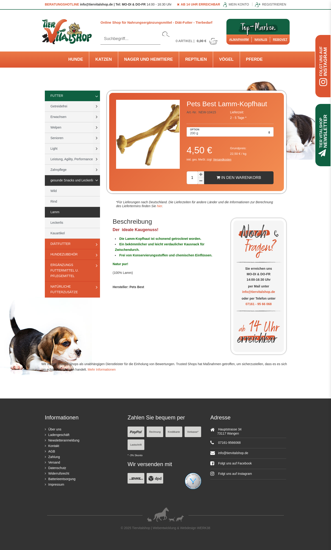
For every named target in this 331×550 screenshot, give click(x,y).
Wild (54, 191)
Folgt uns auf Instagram (231, 474)
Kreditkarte (174, 431)
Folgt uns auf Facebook (231, 463)
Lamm (55, 212)
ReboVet (280, 39)
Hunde (75, 59)
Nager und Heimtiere (148, 59)
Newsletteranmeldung (63, 440)
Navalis (260, 39)
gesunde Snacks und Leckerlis (72, 180)
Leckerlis (57, 222)
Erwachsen (58, 117)
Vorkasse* (193, 431)
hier (159, 206)
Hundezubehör (64, 254)
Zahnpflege (59, 170)
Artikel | (197, 41)
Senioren (57, 138)
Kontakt (53, 446)
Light (54, 148)
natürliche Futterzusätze (64, 289)
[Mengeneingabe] (192, 177)
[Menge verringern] (201, 181)
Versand (54, 462)
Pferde (254, 59)
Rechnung (155, 431)
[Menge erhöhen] (201, 174)
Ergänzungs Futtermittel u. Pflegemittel (65, 270)
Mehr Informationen (102, 369)
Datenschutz (57, 468)
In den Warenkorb (239, 177)
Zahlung (54, 457)
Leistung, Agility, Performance (72, 159)
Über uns (54, 429)
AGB (51, 451)
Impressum (56, 484)
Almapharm (239, 39)
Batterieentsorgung (61, 479)
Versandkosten (222, 159)
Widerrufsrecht (58, 473)
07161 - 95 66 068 (258, 304)
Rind (54, 201)
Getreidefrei (59, 106)
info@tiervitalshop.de (258, 292)
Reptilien (196, 59)
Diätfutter (61, 244)
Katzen (103, 59)
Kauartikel (58, 233)
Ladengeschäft (58, 435)
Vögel (226, 59)
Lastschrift (136, 444)
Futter (57, 95)
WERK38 (203, 528)
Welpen (56, 127)
